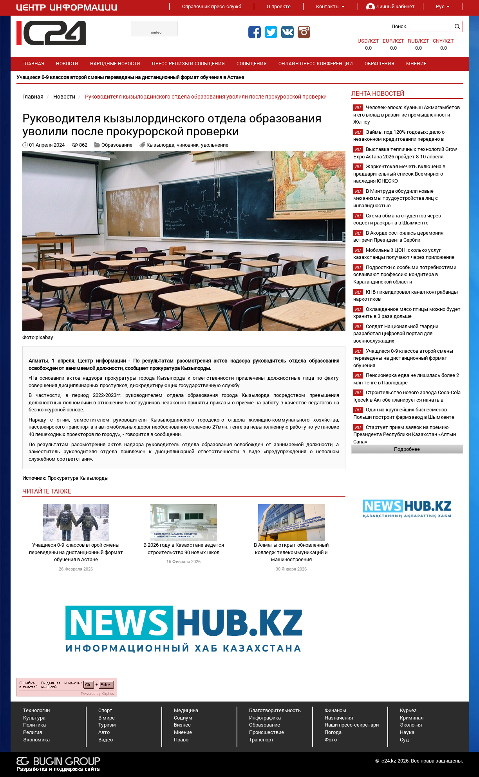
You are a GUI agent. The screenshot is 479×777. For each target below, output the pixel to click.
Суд (404, 739)
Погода (333, 732)
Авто (104, 732)
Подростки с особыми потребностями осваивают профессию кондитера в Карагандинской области (404, 274)
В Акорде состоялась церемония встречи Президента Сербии (398, 236)
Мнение (416, 63)
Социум (183, 717)
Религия (32, 732)
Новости (67, 63)
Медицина (186, 710)
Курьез (408, 710)
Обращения (379, 63)
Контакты (330, 6)
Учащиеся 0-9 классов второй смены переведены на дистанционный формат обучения (403, 358)
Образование (116, 144)
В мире (106, 717)
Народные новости (115, 63)
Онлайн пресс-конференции (315, 63)
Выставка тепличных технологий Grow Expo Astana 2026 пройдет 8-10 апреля (405, 152)
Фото (331, 739)
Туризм (107, 724)
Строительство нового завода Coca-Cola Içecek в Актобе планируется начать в (407, 396)
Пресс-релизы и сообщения (188, 63)
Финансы (335, 710)
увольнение (214, 144)
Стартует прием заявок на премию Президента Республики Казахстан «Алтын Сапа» (404, 434)
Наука (407, 732)
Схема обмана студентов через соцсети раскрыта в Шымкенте (397, 219)
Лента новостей (377, 93)
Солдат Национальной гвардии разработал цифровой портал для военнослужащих (395, 333)
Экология (411, 724)
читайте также (46, 491)
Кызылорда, (161, 144)
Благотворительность (275, 710)
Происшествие (266, 732)
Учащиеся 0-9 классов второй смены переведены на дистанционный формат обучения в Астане (76, 552)
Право (181, 739)
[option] (239, 77)
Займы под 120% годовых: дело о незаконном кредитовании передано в (399, 135)
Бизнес (182, 724)
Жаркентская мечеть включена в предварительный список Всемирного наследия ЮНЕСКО (399, 173)
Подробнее (407, 448)
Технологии (36, 710)
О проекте (279, 6)
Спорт (105, 710)
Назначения (339, 717)
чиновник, (189, 144)
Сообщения (252, 63)
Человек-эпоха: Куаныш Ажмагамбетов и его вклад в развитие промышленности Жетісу (406, 114)
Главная (33, 63)
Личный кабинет (390, 6)
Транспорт (261, 739)
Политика (34, 724)
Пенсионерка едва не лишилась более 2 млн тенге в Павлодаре (406, 378)
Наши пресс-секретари (352, 724)
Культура (34, 717)
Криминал (411, 717)
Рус (443, 6)
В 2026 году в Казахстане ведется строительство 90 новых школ (183, 548)
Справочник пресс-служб (211, 6)
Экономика (36, 739)
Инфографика (265, 717)
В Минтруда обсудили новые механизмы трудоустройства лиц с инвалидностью (395, 198)
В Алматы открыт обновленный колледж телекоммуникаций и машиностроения (291, 552)
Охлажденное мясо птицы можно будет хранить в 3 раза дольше (407, 312)
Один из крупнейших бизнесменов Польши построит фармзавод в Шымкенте (403, 413)
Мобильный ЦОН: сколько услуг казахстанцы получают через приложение (403, 253)
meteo (156, 32)
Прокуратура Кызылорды (77, 477)
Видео (105, 739)
